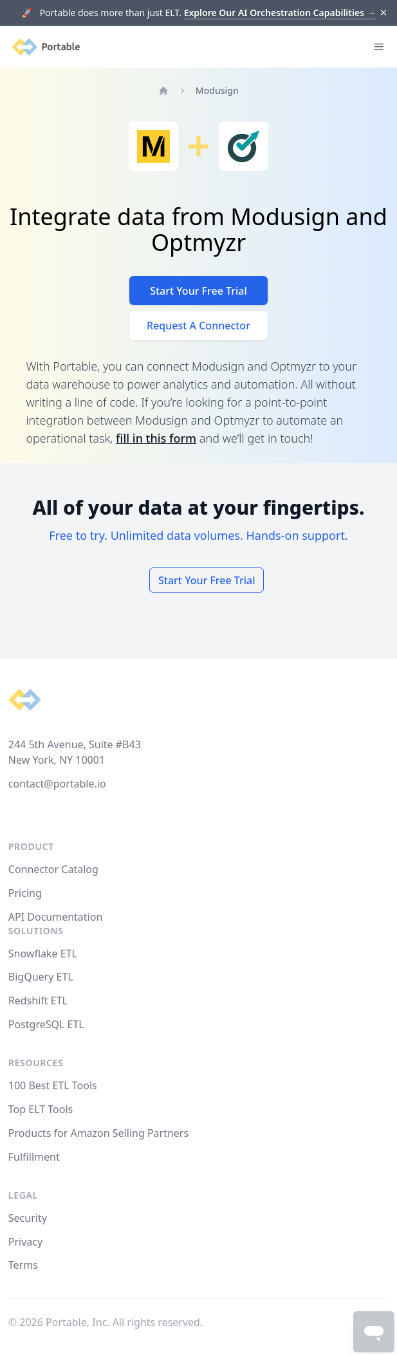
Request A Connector (198, 325)
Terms (23, 1265)
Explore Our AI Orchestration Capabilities (280, 12)
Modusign (217, 90)
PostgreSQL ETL (46, 1024)
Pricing (25, 893)
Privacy (25, 1242)
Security (27, 1218)
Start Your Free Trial (198, 291)
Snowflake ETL (42, 953)
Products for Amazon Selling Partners (98, 1133)
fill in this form (156, 438)
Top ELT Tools (40, 1109)
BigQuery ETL (40, 977)
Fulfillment (34, 1157)
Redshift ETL (38, 1000)
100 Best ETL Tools (52, 1085)
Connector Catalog (53, 869)
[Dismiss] (383, 13)
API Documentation (55, 917)
